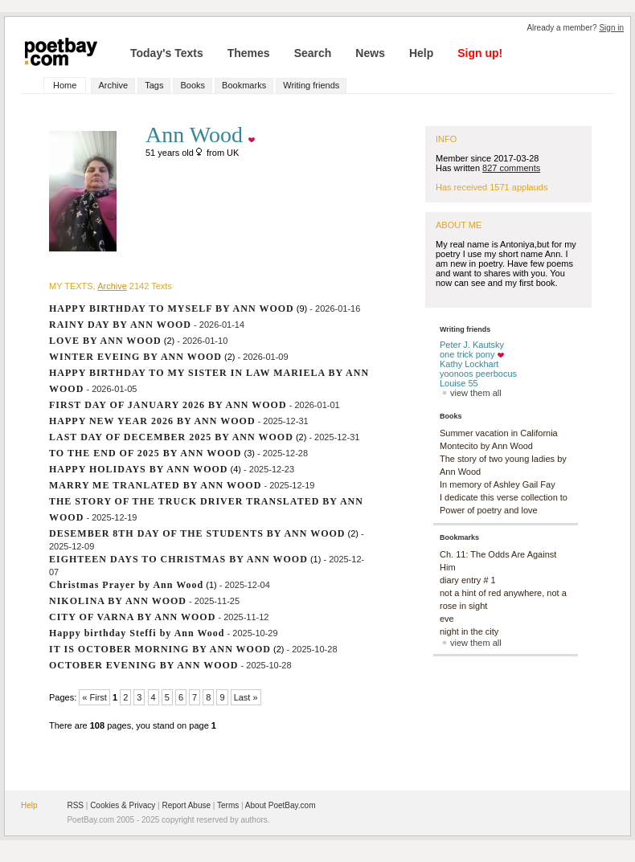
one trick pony (467, 354)
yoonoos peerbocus (478, 373)
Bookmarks (244, 85)
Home (64, 85)
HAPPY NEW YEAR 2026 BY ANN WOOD (152, 421)
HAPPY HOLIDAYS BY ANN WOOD (138, 469)
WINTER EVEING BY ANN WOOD (135, 356)
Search (313, 53)
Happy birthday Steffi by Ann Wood (137, 633)
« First (94, 697)
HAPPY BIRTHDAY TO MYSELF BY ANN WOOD (171, 308)
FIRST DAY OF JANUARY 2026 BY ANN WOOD (168, 405)
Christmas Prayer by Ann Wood (126, 584)
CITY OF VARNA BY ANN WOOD (132, 617)
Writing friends (311, 85)
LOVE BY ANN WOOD (105, 340)
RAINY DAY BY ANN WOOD (120, 324)
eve (447, 618)
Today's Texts (166, 53)
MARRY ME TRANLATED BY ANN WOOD (155, 485)
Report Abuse (186, 805)
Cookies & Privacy (122, 805)
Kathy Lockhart (469, 364)
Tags (154, 85)
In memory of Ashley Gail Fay (497, 484)
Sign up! (479, 53)
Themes (248, 53)
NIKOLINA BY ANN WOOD (117, 601)
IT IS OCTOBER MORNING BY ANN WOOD (160, 649)
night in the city (469, 631)
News (370, 53)
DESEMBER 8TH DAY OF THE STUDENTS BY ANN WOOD (197, 533)
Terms (228, 805)
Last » (246, 697)
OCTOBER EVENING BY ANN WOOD (143, 665)
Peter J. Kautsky (472, 344)
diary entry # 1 (468, 580)
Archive (113, 85)
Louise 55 (459, 383)
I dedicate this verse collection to (503, 497)
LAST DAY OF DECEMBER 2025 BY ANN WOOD (171, 437)
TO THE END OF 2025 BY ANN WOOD (145, 453)
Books (192, 85)
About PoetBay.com (280, 805)
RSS (75, 805)
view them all (471, 393)
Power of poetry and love (489, 510)
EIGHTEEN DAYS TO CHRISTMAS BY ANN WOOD (178, 559)
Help (421, 53)
